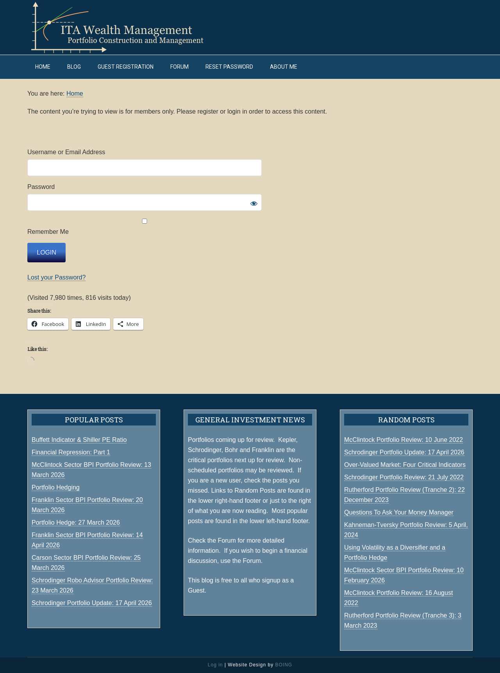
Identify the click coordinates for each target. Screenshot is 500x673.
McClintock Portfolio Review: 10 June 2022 (403, 439)
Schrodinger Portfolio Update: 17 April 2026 (404, 452)
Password (41, 186)
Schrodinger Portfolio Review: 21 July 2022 (404, 477)
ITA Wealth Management (125, 27)
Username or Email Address (66, 152)
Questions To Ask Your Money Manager (399, 512)
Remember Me (144, 227)
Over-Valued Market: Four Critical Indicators (405, 464)
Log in (215, 665)
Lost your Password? (56, 277)
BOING (283, 665)
